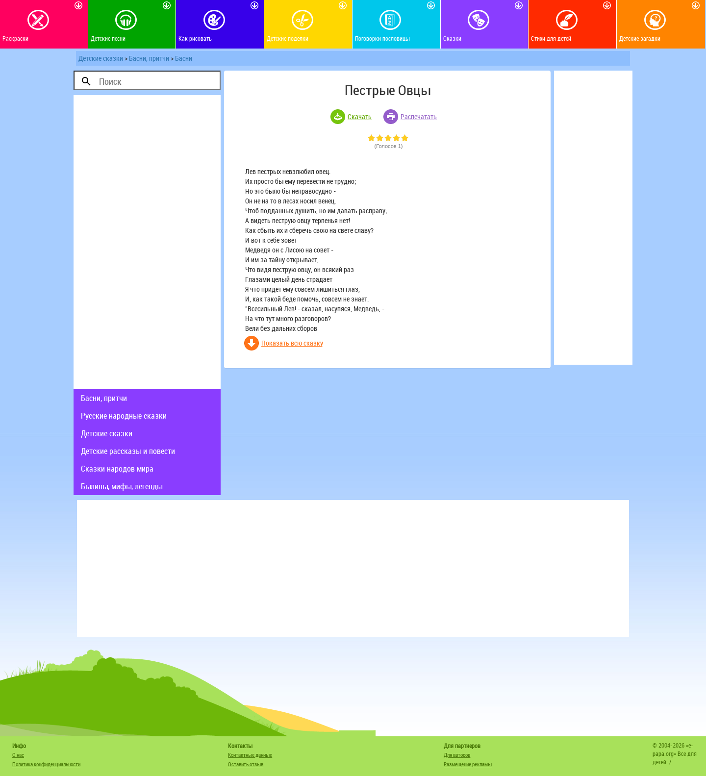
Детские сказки (100, 58)
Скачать (360, 116)
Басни (183, 58)
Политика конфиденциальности (46, 764)
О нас (18, 754)
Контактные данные (250, 754)
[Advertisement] (147, 242)
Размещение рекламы (468, 764)
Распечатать (419, 116)
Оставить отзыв (245, 764)
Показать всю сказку (292, 343)
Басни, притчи (149, 58)
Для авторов (457, 754)
